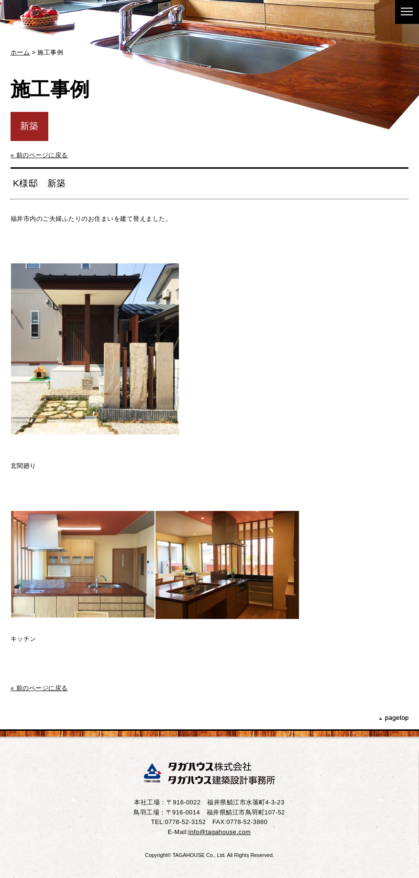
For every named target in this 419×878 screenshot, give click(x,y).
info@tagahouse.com (219, 831)
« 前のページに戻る (39, 155)
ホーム (20, 52)
